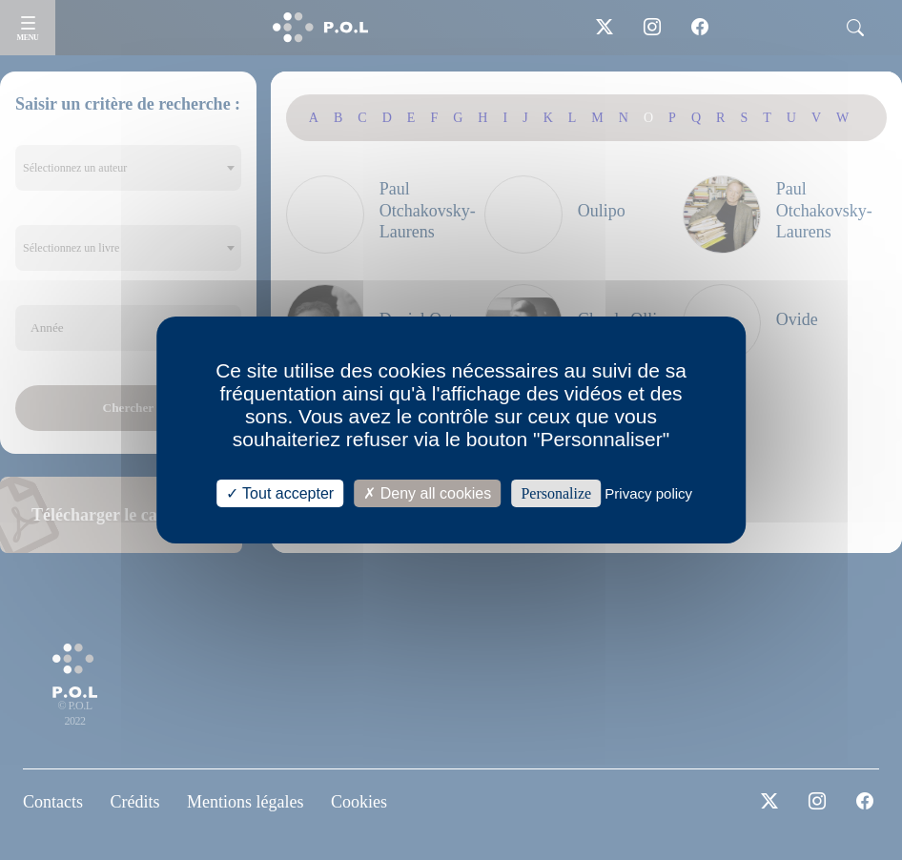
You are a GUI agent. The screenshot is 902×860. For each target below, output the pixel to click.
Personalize (556, 493)
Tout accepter (280, 493)
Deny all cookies (427, 493)
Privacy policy (648, 493)
